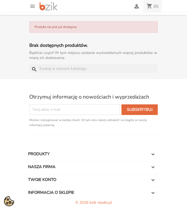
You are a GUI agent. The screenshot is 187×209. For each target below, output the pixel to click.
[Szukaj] (93, 68)
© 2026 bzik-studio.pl (93, 202)
